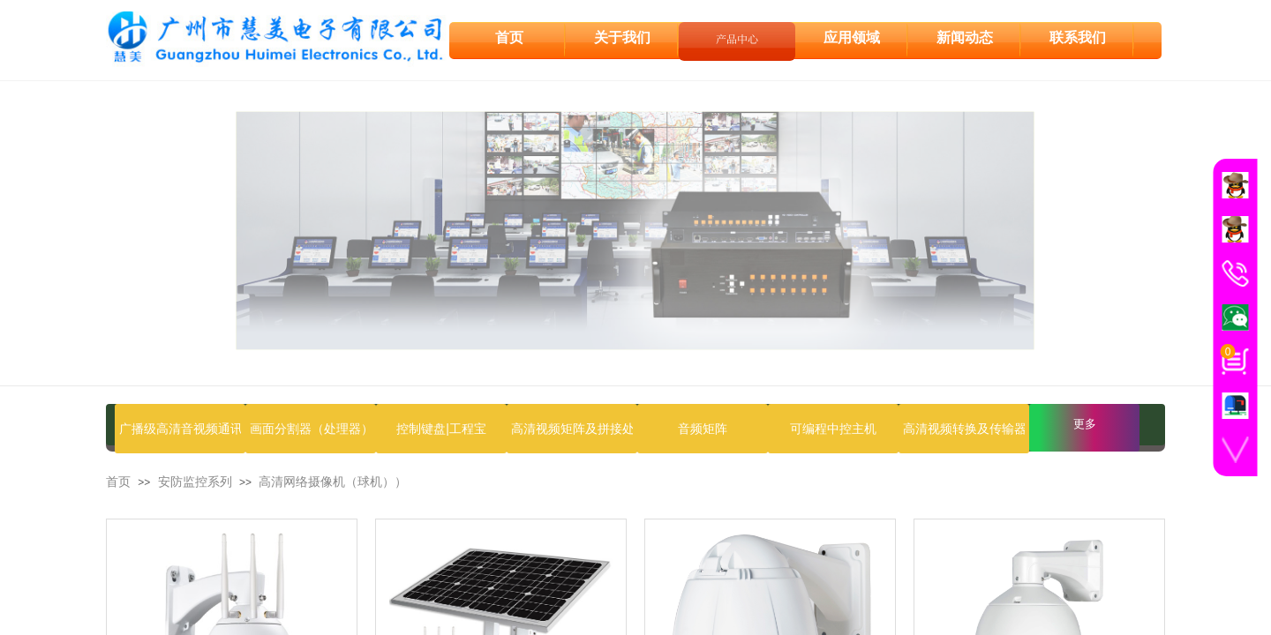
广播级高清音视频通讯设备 (180, 429)
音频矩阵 (702, 429)
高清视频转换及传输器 (964, 429)
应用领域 (852, 36)
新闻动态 (964, 36)
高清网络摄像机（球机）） (333, 482)
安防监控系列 (195, 482)
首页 (118, 482)
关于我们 (622, 36)
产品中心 (737, 37)
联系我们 (1077, 36)
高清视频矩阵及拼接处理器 (572, 429)
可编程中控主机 (833, 429)
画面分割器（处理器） (311, 429)
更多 (1084, 423)
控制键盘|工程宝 (441, 429)
